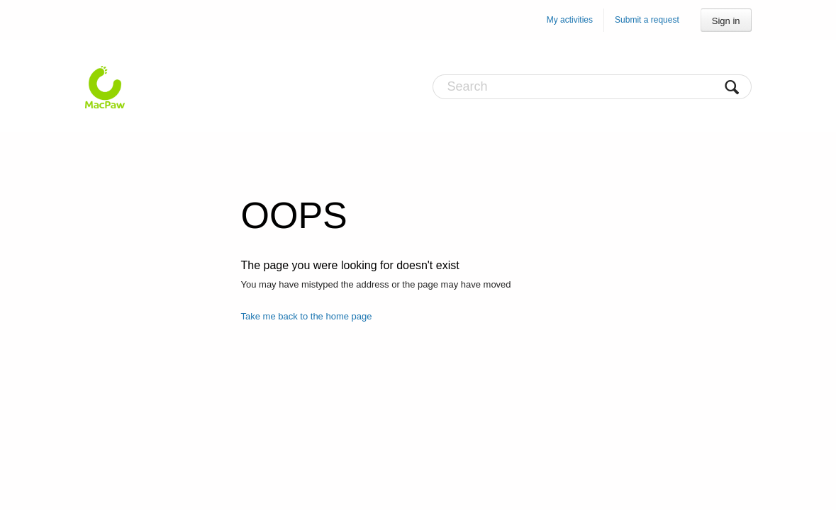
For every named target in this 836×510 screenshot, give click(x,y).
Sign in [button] (726, 21)
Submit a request (647, 20)
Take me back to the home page (306, 316)
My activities (570, 20)
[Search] (592, 86)
